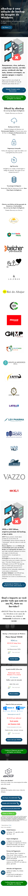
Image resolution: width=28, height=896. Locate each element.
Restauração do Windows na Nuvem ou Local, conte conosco (14, 586)
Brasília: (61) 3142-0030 (10, 806)
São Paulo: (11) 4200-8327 (11, 800)
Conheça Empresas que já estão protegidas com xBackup (14, 98)
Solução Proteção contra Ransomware (15, 90)
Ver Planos (6, 27)
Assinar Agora (14, 661)
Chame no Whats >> (8, 816)
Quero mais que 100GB (14, 742)
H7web (10, 827)
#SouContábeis (14, 696)
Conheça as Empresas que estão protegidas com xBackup (14, 753)
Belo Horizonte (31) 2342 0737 (11, 811)
